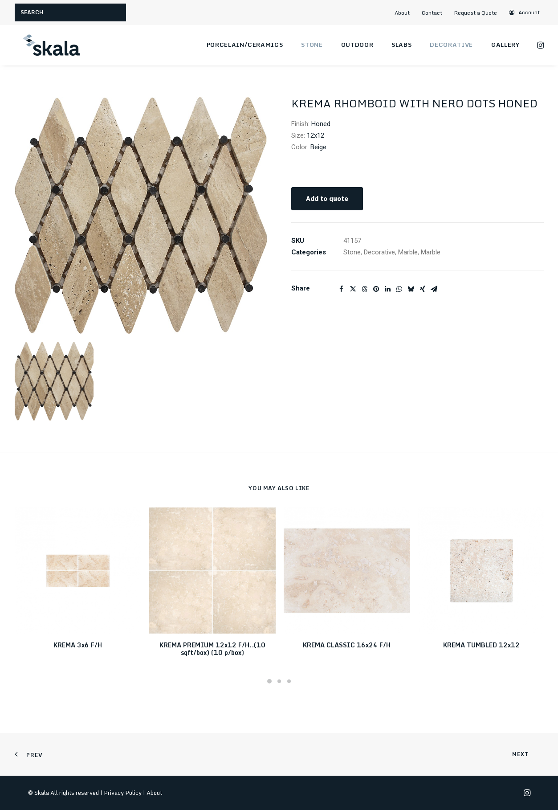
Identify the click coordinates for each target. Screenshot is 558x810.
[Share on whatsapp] (399, 289)
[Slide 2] (279, 681)
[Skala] (50, 45)
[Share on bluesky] (411, 289)
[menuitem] (406, 12)
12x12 (315, 135)
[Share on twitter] (353, 289)
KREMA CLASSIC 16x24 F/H (347, 645)
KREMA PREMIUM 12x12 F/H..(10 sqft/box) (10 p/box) (212, 649)
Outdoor (357, 44)
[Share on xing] (422, 289)
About (402, 12)
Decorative (451, 44)
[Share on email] (434, 289)
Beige (318, 147)
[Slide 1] (269, 681)
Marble (408, 252)
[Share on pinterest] (376, 289)
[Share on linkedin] (388, 289)
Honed (320, 124)
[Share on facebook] (341, 289)
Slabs (401, 44)
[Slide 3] (289, 681)
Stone (311, 44)
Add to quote (327, 199)
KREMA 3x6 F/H (77, 645)
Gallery (505, 44)
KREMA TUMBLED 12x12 (481, 645)
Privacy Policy (123, 793)
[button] (525, 12)
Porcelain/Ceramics (245, 44)
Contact (432, 12)
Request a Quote (475, 12)
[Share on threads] (364, 289)
